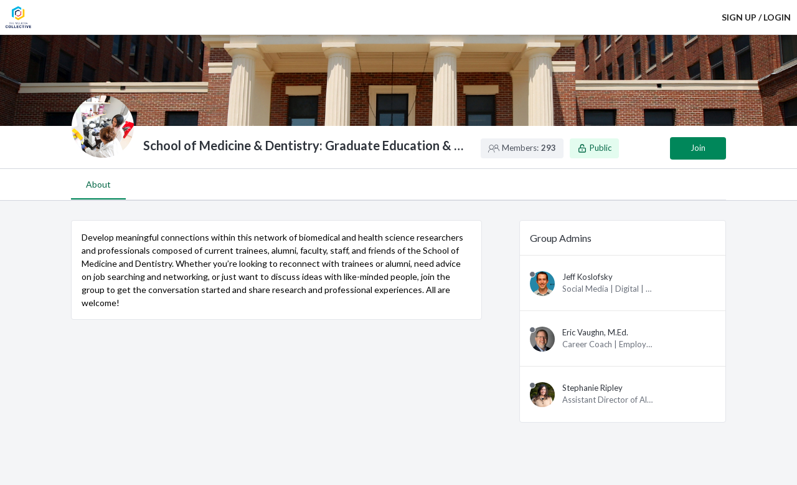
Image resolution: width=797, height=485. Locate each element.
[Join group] (698, 148)
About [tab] (98, 184)
